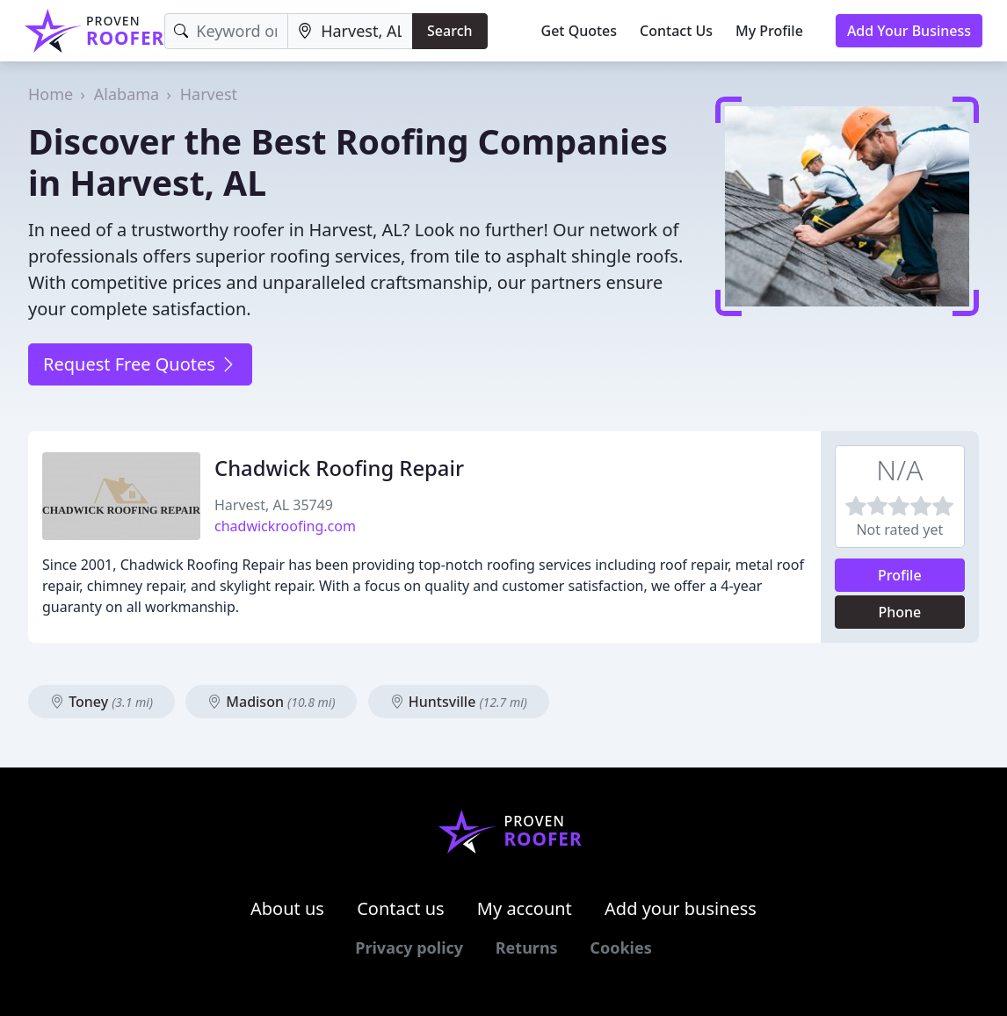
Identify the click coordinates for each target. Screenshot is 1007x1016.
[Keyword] (226, 31)
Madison (271, 701)
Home (50, 93)
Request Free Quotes (140, 364)
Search (449, 30)
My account (524, 908)
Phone (899, 612)
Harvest (208, 93)
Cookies (620, 947)
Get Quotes (579, 30)
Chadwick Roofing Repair (339, 468)
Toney (101, 701)
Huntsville (458, 701)
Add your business (681, 908)
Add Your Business (909, 30)
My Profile (769, 30)
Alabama (126, 93)
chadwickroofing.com (285, 526)
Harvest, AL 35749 (273, 505)
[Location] (350, 31)
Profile (900, 575)
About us (287, 908)
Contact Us (676, 30)
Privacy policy (409, 947)
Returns (527, 947)
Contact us (401, 908)
